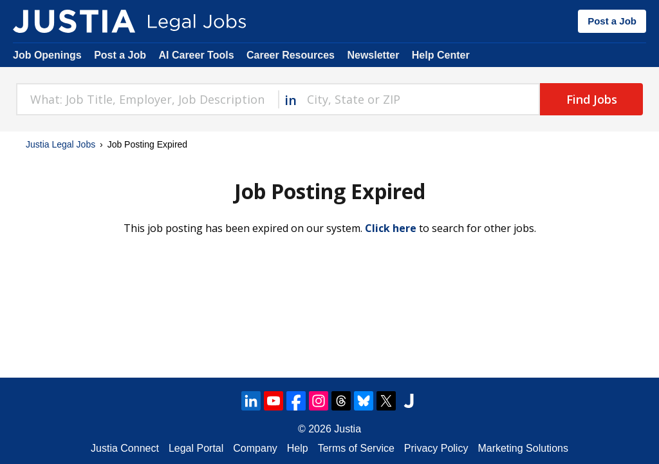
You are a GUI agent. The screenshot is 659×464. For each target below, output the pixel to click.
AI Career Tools (196, 55)
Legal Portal (196, 448)
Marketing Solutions (523, 448)
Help (297, 448)
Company (255, 448)
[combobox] (147, 99)
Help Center (441, 55)
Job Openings (47, 55)
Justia (347, 428)
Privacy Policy (436, 448)
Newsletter (373, 55)
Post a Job (612, 20)
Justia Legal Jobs (60, 144)
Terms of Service (356, 448)
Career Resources (290, 55)
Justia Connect (125, 448)
